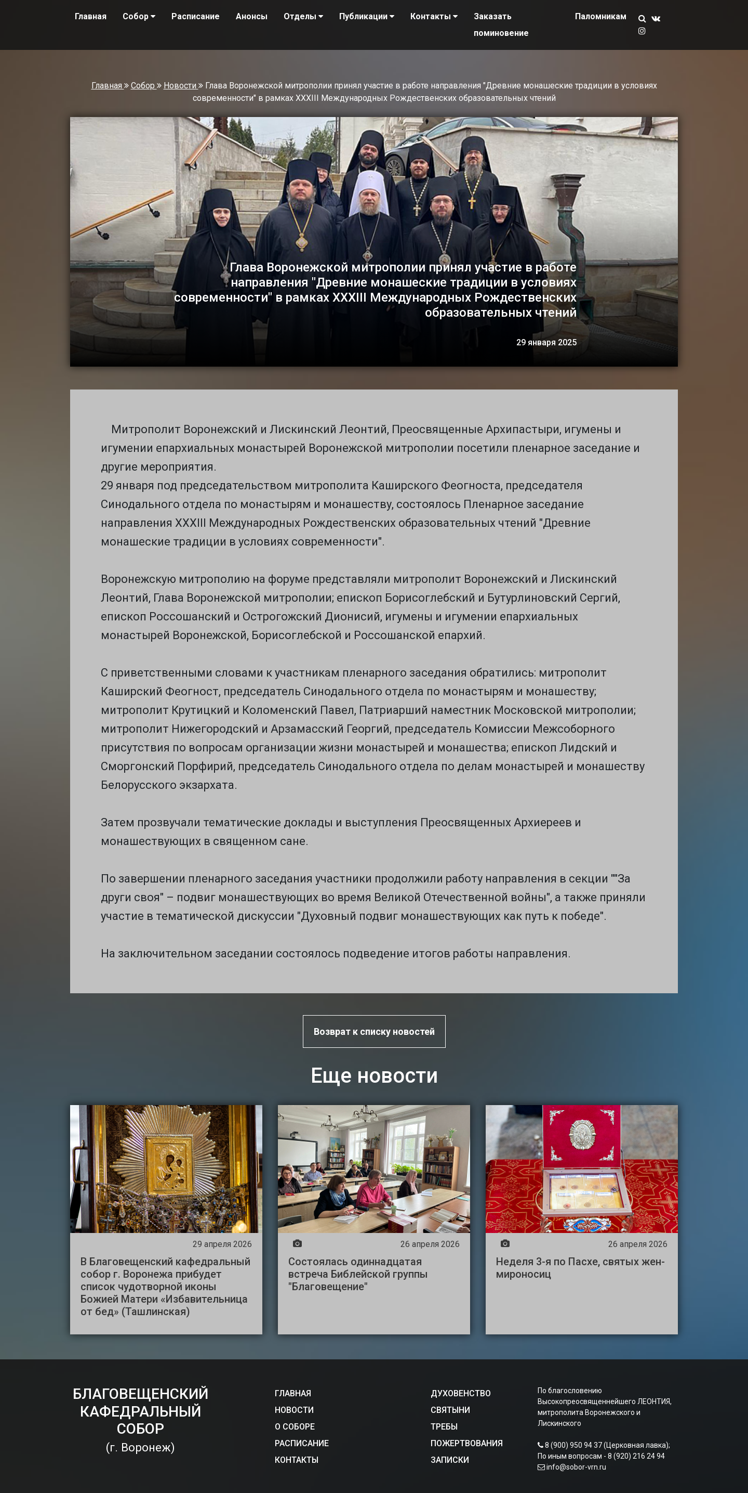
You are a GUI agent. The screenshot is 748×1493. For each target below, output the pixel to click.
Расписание (195, 16)
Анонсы (252, 16)
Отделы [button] (303, 16)
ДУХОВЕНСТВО (461, 1393)
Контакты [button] (434, 16)
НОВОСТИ (294, 1410)
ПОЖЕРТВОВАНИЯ (467, 1443)
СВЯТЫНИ (450, 1410)
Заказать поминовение (501, 24)
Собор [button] (139, 16)
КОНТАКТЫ (296, 1460)
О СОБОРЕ (295, 1427)
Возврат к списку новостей (374, 1031)
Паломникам (600, 16)
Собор (144, 85)
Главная (90, 16)
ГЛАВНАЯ (293, 1393)
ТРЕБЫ (444, 1427)
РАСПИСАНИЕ (302, 1443)
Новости (181, 85)
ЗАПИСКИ (450, 1460)
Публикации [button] (366, 16)
